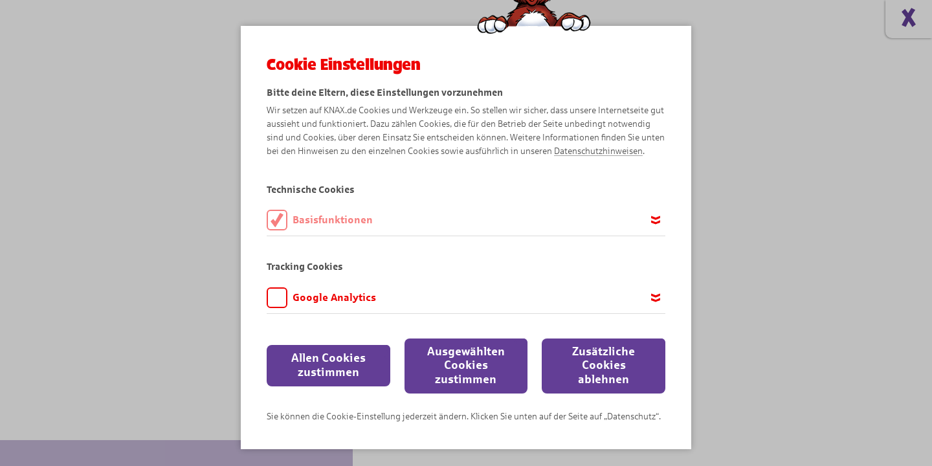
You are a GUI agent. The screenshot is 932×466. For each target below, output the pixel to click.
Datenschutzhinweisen (598, 151)
